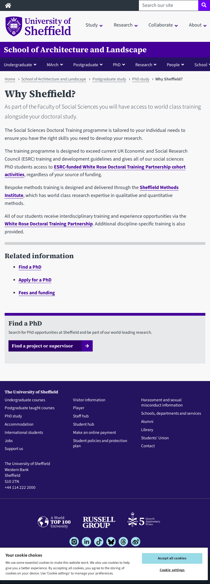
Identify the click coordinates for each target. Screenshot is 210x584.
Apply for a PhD (35, 280)
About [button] (195, 25)
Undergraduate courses (25, 400)
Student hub (83, 424)
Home (10, 79)
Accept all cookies (172, 558)
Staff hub (81, 416)
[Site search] (204, 5)
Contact (148, 446)
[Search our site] (168, 5)
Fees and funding (37, 292)
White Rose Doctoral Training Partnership (49, 223)
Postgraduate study (109, 79)
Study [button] (92, 25)
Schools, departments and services (171, 413)
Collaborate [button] (160, 25)
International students (24, 432)
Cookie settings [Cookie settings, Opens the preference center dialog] (172, 570)
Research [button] (123, 25)
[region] (104, 565)
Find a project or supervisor (42, 346)
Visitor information (89, 400)
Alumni (147, 422)
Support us (14, 449)
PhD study (140, 79)
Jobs (9, 441)
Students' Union (155, 438)
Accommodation (19, 424)
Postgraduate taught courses (29, 408)
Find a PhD (30, 267)
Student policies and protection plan (100, 443)
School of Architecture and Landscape (75, 49)
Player (78, 408)
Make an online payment (94, 432)
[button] (21, 64)
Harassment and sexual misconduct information (162, 402)
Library (147, 430)
